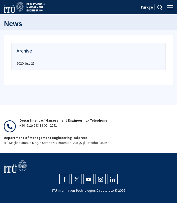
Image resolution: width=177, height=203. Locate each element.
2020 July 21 (26, 63)
